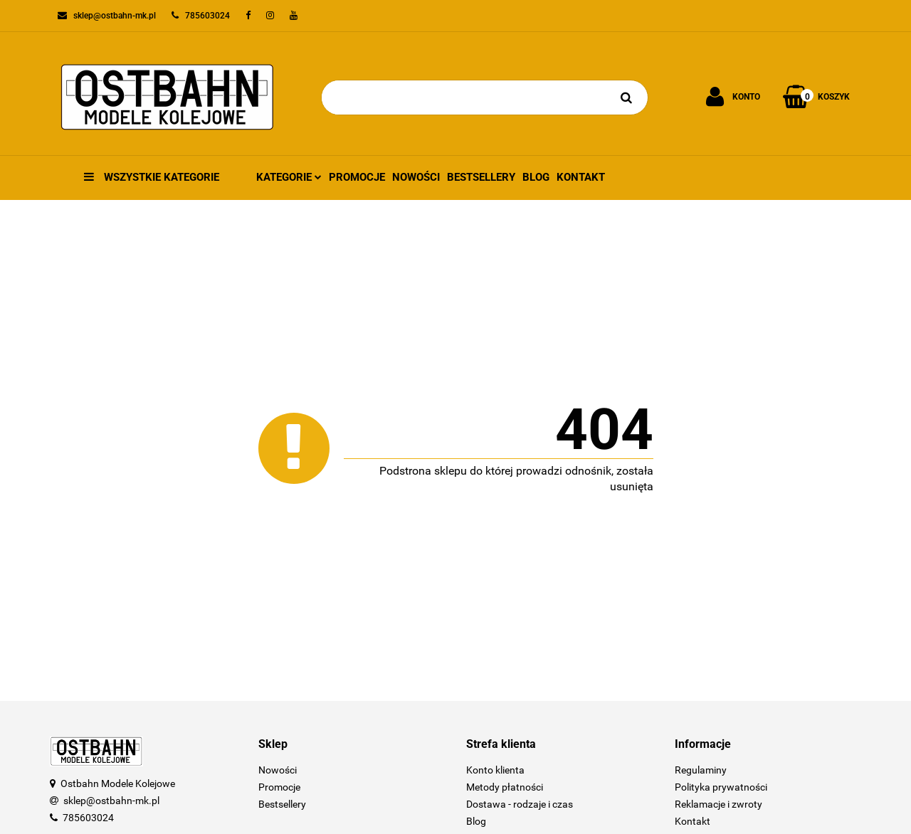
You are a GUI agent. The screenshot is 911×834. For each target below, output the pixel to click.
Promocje (357, 177)
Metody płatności (504, 787)
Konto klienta (495, 770)
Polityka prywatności (721, 787)
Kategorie (289, 177)
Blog (535, 177)
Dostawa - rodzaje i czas (519, 804)
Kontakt (581, 177)
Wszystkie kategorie (151, 177)
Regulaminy (701, 770)
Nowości (416, 177)
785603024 (88, 817)
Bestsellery (481, 177)
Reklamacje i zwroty (718, 804)
